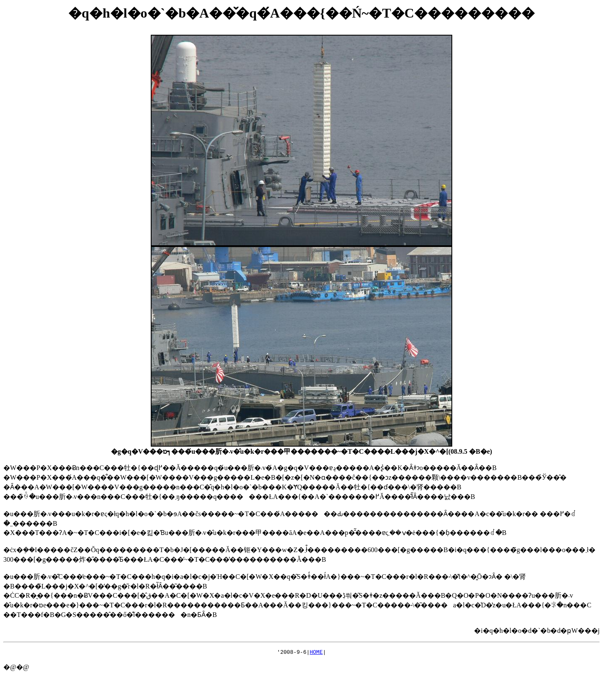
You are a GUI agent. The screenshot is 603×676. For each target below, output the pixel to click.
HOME (316, 653)
